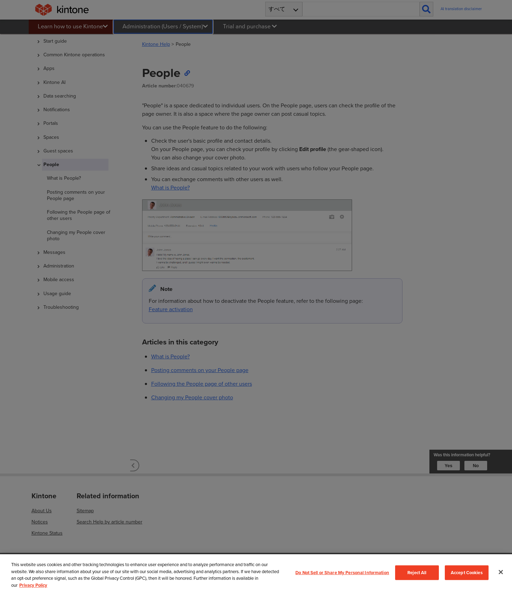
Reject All (416, 572)
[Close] (501, 572)
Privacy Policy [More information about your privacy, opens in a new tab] (33, 585)
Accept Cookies (467, 572)
